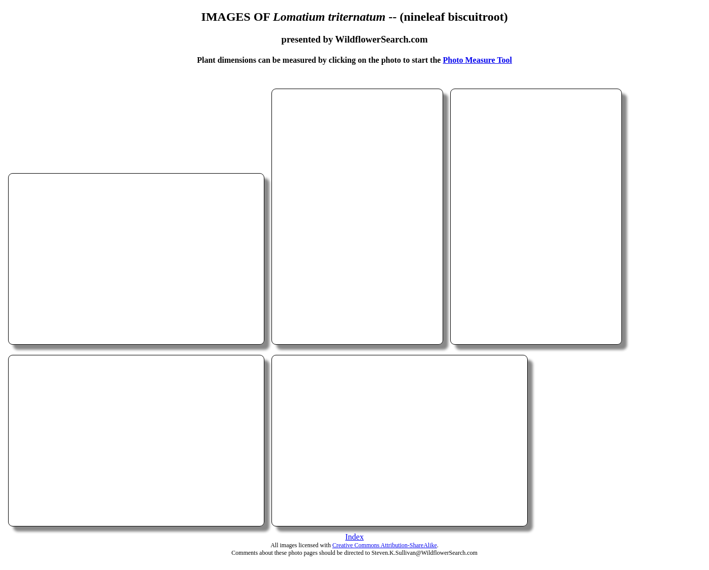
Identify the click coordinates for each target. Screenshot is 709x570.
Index (354, 537)
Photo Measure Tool (477, 60)
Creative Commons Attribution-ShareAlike (384, 545)
